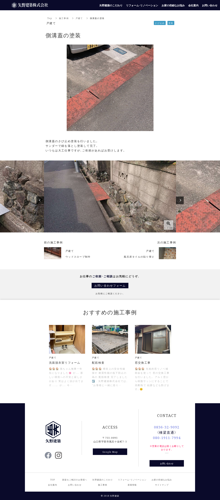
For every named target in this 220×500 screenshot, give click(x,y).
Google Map (110, 451)
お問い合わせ (166, 463)
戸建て (79, 18)
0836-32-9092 (166, 426)
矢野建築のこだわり (102, 479)
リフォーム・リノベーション (132, 479)
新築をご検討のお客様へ (74, 479)
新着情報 (132, 484)
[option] (110, 196)
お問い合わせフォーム (110, 285)
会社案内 (52, 484)
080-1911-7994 (167, 437)
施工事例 (64, 18)
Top (49, 18)
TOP (52, 479)
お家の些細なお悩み (162, 479)
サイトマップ (162, 484)
